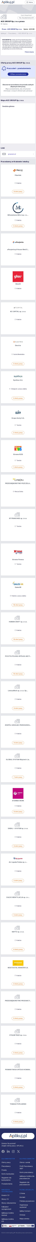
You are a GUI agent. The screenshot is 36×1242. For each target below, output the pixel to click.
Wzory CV (5, 1199)
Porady (4, 1170)
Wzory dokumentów (9, 1203)
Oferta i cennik (25, 1162)
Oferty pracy (6, 1162)
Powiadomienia (7, 1184)
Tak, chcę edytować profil (26, 18)
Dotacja (22, 1215)
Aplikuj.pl (3, 33)
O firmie (22, 1193)
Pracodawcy (12, 33)
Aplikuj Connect (25, 1211)
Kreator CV (5, 1195)
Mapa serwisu (24, 1219)
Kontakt (22, 1197)
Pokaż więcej (29, 52)
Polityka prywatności (27, 1201)
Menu (29, 2)
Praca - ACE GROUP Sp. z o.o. (12, 29)
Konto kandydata (8, 1174)
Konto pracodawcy (26, 1172)
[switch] (18, 74)
